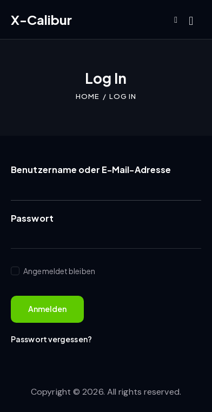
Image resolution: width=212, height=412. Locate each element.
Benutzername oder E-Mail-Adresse (91, 169)
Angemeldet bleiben (58, 271)
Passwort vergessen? (51, 339)
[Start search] (191, 21)
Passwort (32, 218)
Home (88, 96)
